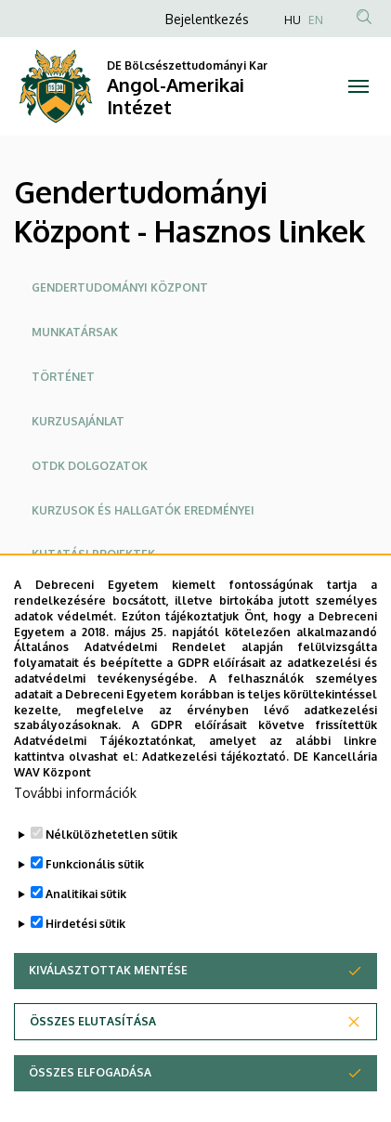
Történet (63, 377)
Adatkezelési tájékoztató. (215, 804)
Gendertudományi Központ (120, 287)
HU (292, 20)
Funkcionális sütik (95, 911)
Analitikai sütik (86, 940)
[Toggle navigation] (358, 86)
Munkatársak (75, 332)
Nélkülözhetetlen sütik (111, 881)
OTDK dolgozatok (90, 466)
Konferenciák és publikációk (122, 599)
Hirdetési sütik (85, 970)
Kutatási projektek (93, 554)
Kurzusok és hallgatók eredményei (143, 510)
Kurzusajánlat (78, 421)
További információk (75, 839)
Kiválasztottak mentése (108, 1017)
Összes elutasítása (93, 1068)
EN (315, 20)
